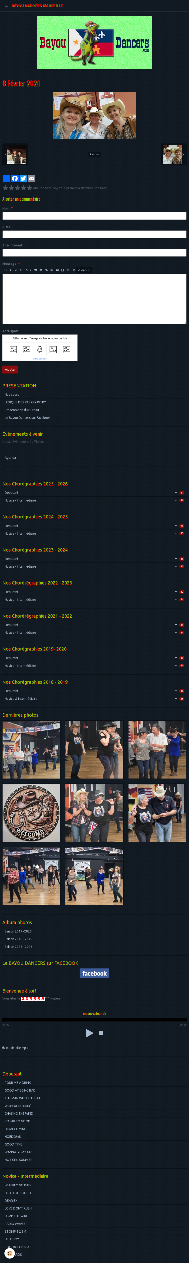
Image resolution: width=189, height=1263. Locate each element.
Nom (6, 208)
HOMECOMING (15, 1129)
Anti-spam (10, 331)
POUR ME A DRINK (18, 1083)
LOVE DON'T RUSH (18, 1208)
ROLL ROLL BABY (17, 1247)
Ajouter (10, 369)
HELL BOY (12, 1239)
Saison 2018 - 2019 (18, 939)
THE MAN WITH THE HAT (22, 1098)
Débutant (94, 493)
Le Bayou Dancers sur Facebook (28, 418)
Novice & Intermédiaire (94, 699)
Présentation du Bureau (22, 410)
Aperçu (84, 270)
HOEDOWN (13, 1136)
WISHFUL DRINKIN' (18, 1106)
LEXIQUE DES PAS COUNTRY (25, 402)
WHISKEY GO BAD (18, 1185)
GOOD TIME (13, 1144)
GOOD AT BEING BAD (20, 1090)
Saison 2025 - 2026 (18, 947)
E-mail (7, 227)
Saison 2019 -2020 (18, 931)
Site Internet (12, 245)
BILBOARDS (13, 1254)
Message (9, 264)
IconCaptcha (39, 359)
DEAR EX (11, 1201)
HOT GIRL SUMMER (18, 1160)
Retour (94, 154)
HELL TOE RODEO (18, 1193)
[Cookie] (10, 1253)
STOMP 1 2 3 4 (15, 1231)
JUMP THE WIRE (16, 1216)
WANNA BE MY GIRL (19, 1152)
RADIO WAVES (15, 1224)
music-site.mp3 (17, 1048)
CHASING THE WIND (19, 1113)
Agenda (10, 457)
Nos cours (12, 394)
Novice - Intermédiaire (94, 500)
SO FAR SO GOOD (17, 1121)
